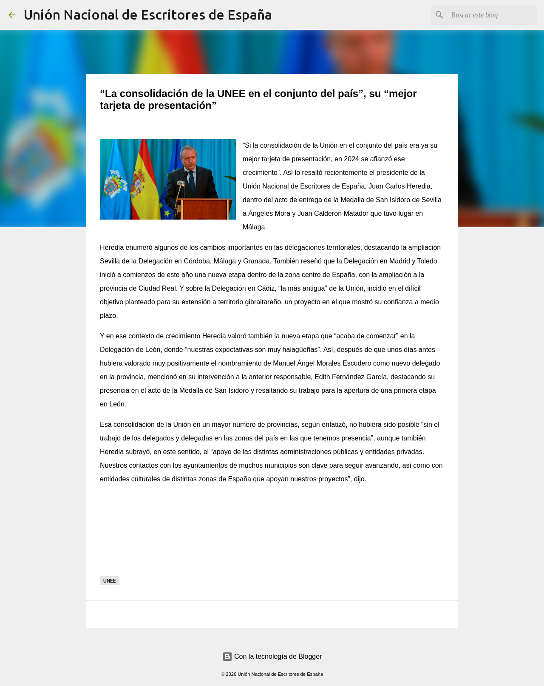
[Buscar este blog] (492, 15)
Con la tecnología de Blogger (272, 656)
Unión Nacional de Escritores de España (148, 14)
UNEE (109, 580)
